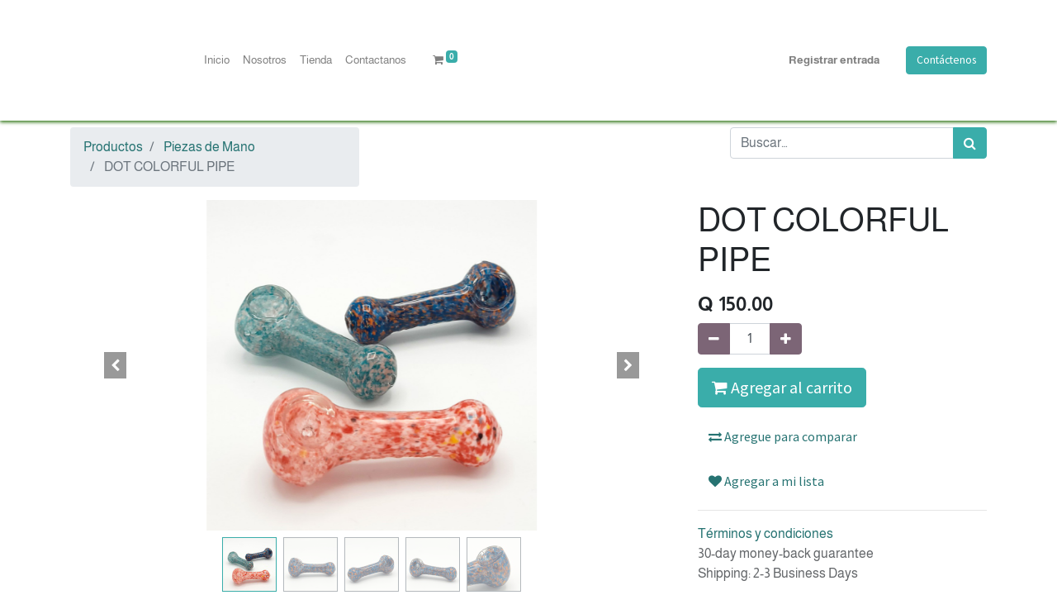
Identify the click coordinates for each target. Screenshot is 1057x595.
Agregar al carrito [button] (782, 387)
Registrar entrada (834, 60)
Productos (113, 147)
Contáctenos (946, 60)
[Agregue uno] (786, 339)
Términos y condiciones (765, 533)
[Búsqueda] (970, 143)
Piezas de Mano (209, 147)
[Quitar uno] (714, 339)
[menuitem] (216, 60)
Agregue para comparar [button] (783, 436)
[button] (115, 365)
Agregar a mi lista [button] (766, 481)
